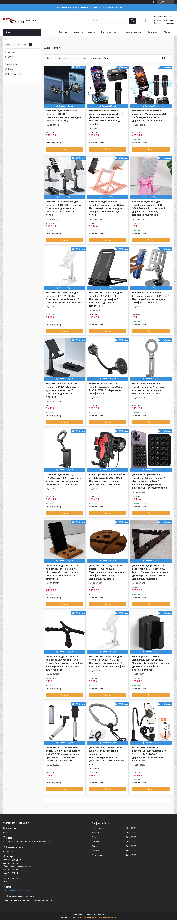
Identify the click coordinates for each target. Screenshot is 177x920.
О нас (90, 32)
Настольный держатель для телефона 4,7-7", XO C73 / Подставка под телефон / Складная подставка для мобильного (105, 299)
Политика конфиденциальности (103, 917)
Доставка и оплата (109, 32)
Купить (64, 149)
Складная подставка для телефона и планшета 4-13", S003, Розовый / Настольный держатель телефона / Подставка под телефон (148, 208)
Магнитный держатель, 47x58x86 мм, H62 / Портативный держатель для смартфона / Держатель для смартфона (64, 479)
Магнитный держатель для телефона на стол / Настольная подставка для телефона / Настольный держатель (150, 388)
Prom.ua (101, 915)
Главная (63, 32)
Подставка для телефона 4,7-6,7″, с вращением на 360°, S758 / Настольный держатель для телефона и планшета (150, 297)
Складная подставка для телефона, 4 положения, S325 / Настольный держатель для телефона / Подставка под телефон (106, 208)
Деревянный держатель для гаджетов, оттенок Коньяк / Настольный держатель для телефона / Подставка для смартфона (62, 572)
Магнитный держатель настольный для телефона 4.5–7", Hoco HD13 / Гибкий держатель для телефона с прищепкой (150, 754)
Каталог (77, 32)
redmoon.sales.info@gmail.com (17, 891)
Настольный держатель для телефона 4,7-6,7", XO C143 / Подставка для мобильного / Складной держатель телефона (64, 297)
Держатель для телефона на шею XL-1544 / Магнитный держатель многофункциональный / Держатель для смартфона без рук (107, 755)
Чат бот (167, 32)
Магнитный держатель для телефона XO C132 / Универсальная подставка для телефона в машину (63, 115)
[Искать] (132, 21)
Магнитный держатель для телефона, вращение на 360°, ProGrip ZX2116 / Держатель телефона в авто (105, 388)
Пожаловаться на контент (79, 917)
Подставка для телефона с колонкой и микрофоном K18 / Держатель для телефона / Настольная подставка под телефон (106, 117)
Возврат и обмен (133, 32)
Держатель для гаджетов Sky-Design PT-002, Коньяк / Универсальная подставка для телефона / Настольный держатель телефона (106, 572)
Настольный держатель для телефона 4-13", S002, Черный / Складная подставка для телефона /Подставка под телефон (63, 208)
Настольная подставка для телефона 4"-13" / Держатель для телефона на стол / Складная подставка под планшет (62, 390)
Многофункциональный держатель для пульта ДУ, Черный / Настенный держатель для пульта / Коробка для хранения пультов (150, 663)
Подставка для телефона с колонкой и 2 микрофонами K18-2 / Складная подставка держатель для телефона (150, 115)
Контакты (152, 32)
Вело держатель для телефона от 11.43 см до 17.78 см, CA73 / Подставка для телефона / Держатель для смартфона (107, 479)
